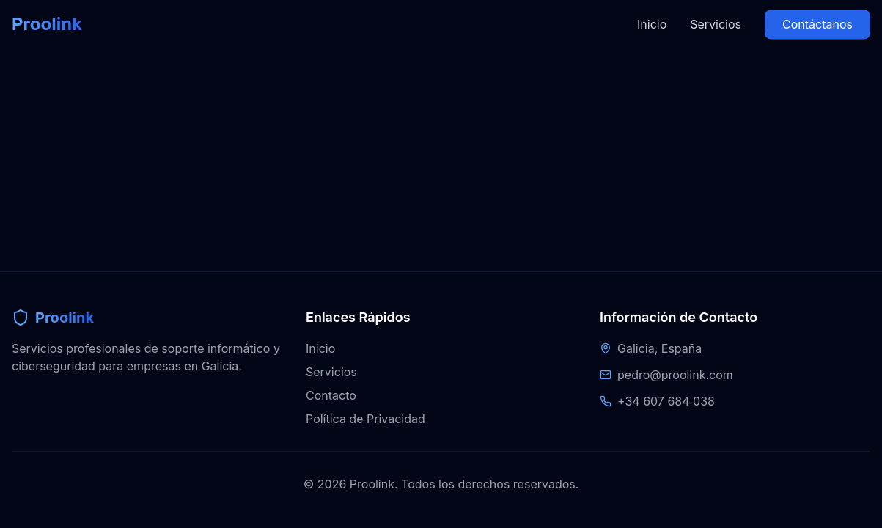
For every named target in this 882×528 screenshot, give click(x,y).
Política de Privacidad (365, 418)
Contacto (331, 395)
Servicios (715, 12)
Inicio (651, 12)
